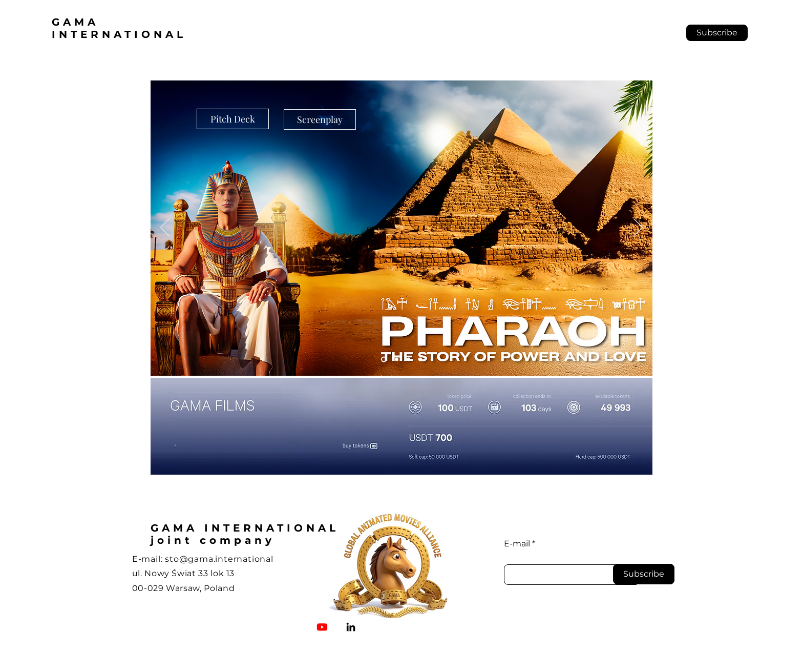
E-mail (517, 544)
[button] (717, 33)
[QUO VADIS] (396, 359)
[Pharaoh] (384, 359)
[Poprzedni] (165, 228)
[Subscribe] (643, 574)
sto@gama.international (219, 559)
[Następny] (638, 228)
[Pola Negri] (408, 359)
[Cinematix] (420, 359)
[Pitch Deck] (233, 119)
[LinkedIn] (351, 627)
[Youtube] (322, 627)
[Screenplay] (320, 119)
